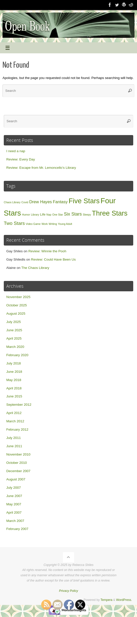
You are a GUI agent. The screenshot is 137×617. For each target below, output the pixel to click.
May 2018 (13, 380)
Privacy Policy (68, 591)
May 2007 (13, 504)
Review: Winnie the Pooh (47, 251)
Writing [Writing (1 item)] (53, 223)
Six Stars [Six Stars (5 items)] (73, 214)
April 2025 (14, 338)
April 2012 (14, 413)
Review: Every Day (20, 159)
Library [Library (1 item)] (35, 214)
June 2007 (14, 496)
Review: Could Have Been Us (53, 259)
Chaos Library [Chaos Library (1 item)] (12, 202)
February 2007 (17, 529)
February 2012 (17, 429)
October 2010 (16, 463)
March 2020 (15, 347)
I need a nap (15, 151)
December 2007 (18, 471)
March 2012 (15, 421)
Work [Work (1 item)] (44, 223)
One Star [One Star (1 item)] (57, 214)
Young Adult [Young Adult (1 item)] (65, 223)
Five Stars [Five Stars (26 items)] (84, 201)
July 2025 (13, 322)
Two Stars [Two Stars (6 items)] (14, 223)
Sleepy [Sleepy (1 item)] (87, 214)
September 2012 (18, 404)
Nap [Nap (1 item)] (49, 214)
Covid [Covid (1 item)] (24, 202)
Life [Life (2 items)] (42, 214)
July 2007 (13, 487)
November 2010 (18, 454)
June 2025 (14, 330)
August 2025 (15, 313)
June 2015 (14, 396)
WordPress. (124, 600)
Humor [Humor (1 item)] (26, 214)
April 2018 (14, 388)
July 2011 (13, 438)
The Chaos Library (35, 268)
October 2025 (16, 305)
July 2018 (13, 363)
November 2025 (18, 297)
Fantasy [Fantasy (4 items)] (60, 201)
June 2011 (14, 446)
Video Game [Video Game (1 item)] (33, 223)
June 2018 (14, 372)
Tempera (106, 600)
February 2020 (17, 355)
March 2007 (15, 521)
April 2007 (14, 512)
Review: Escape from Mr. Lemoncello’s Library (41, 168)
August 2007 (15, 479)
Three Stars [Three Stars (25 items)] (110, 213)
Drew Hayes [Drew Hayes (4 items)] (40, 201)
